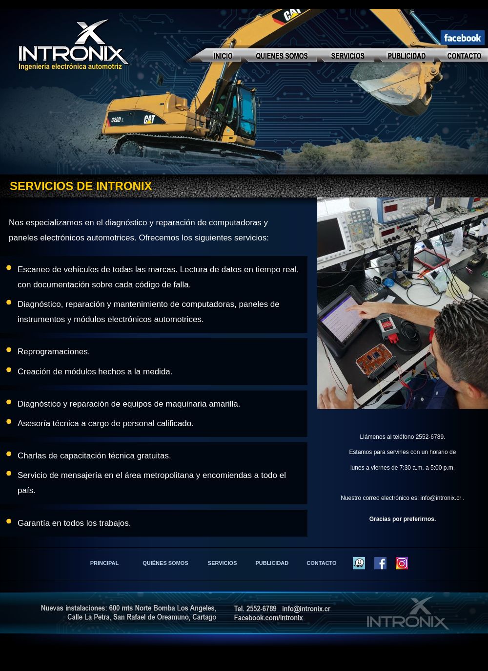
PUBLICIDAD (271, 563)
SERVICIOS (222, 563)
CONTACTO (321, 563)
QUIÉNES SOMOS (165, 563)
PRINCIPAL (104, 563)
